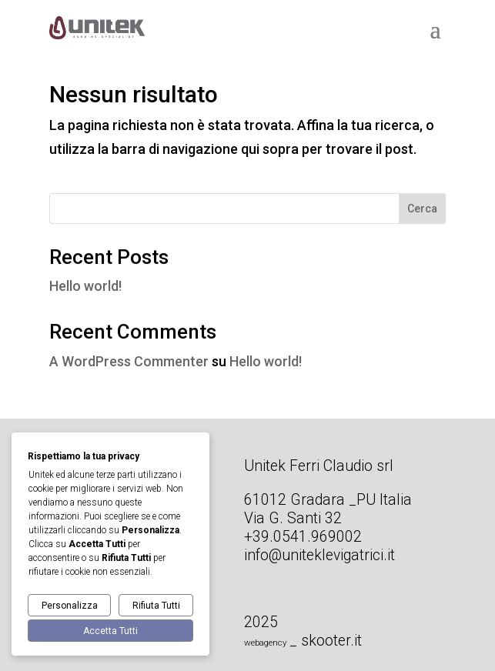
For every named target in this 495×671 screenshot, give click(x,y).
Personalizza (70, 605)
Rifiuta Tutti (156, 605)
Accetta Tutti (110, 631)
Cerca (422, 208)
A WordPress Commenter (129, 361)
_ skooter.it (325, 640)
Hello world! (85, 286)
